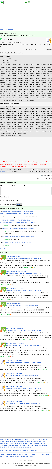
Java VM (42, 443)
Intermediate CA (32, 443)
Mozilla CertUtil (39, 444)
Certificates (40, 456)
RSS (28, 452)
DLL (29, 456)
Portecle (15, 446)
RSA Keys (9, 29)
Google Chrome (5, 443)
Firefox (38, 441)
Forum (32, 458)
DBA (14, 456)
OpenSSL (3, 446)
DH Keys (18, 441)
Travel (23, 458)
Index (24, 452)
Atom (32, 452)
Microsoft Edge (28, 444)
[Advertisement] (26, 16)
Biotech (11, 458)
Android (3, 441)
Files (33, 456)
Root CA (45, 446)
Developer (8, 456)
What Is (21, 448)
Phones (17, 458)
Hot (6, 452)
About (10, 452)
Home (2, 29)
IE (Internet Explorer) (19, 443)
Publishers (22, 446)
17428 (3, 172)
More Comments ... (6, 250)
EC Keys (32, 441)
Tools (10, 448)
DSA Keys (25, 441)
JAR (25, 456)
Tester (2, 456)
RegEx (47, 456)
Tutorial (15, 448)
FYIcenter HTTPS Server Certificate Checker (16, 244)
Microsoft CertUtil (16, 444)
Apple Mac (10, 441)
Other (9, 446)
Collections (17, 452)
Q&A (6, 458)
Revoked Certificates (34, 446)
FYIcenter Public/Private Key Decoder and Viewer (18, 230)
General (44, 441)
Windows (28, 448)
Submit (19, 205)
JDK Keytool (4, 444)
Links (2, 458)
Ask (36, 452)
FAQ (27, 458)
